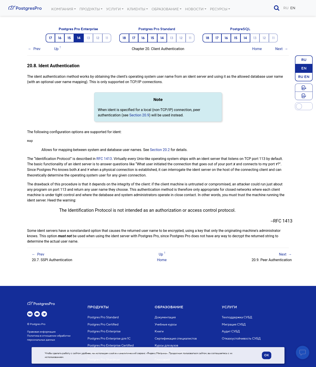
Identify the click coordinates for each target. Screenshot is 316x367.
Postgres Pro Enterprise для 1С (109, 339)
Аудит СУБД (231, 332)
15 (69, 38)
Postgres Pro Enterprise (78, 29)
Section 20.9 (139, 115)
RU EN (304, 76)
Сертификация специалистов (176, 339)
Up (56, 49)
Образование (165, 9)
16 (59, 38)
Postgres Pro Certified (103, 325)
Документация (165, 318)
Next (279, 49)
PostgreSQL (240, 29)
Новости (194, 9)
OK (266, 355)
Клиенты (136, 9)
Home (257, 49)
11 (106, 38)
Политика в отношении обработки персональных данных (48, 338)
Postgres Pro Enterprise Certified (111, 346)
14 (162, 38)
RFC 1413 (104, 159)
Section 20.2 (160, 150)
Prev (37, 49)
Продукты (89, 9)
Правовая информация (41, 332)
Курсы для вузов (166, 346)
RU (285, 8)
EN (292, 8)
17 (50, 38)
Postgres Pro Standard (156, 29)
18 (124, 38)
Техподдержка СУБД (237, 318)
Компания (62, 9)
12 (97, 38)
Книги (159, 332)
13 (88, 38)
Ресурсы (218, 9)
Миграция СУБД (234, 325)
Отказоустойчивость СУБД (241, 339)
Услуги (113, 9)
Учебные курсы (166, 325)
